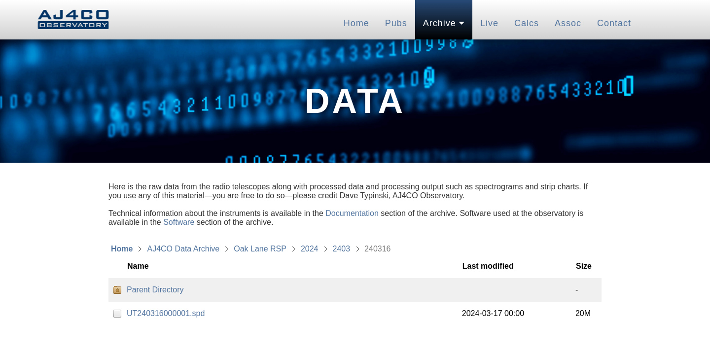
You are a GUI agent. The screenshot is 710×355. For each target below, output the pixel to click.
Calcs (526, 23)
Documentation (352, 213)
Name (138, 266)
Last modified (488, 266)
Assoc (568, 23)
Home (356, 23)
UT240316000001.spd (166, 313)
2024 (310, 249)
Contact (614, 23)
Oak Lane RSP (260, 249)
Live (489, 23)
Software (178, 222)
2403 (342, 249)
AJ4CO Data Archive (183, 249)
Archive (443, 23)
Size (584, 266)
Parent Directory (155, 289)
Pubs (396, 23)
